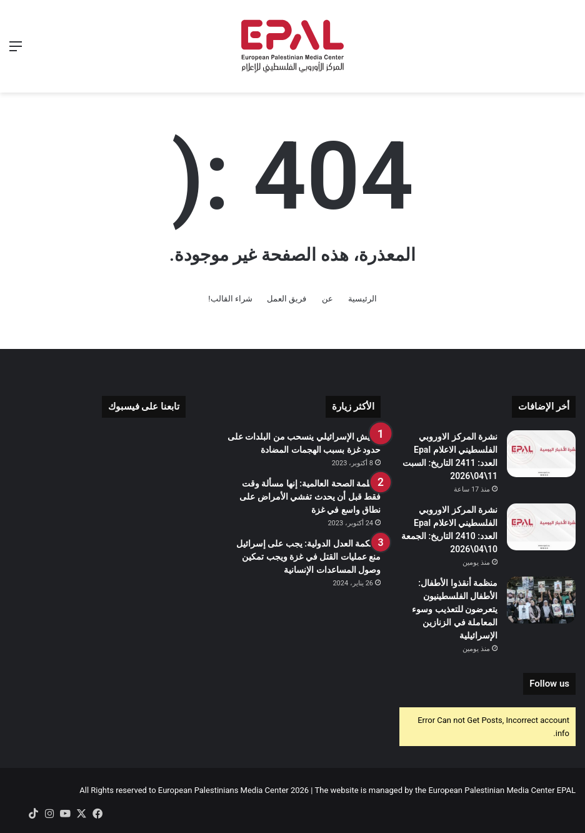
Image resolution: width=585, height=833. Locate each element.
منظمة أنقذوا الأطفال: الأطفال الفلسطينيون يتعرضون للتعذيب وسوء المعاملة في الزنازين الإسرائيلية (455, 609)
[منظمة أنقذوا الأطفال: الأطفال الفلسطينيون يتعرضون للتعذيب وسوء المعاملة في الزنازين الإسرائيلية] (541, 600)
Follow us (549, 683)
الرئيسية (362, 298)
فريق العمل (286, 298)
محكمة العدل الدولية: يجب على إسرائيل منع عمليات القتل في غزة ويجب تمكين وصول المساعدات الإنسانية (308, 556)
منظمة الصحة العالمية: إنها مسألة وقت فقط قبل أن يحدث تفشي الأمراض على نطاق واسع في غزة (310, 496)
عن (327, 298)
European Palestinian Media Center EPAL (502, 790)
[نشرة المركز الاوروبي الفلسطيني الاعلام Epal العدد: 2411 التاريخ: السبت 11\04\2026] (541, 453)
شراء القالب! (230, 298)
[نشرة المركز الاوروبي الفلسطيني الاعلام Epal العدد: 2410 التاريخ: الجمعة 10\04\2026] (541, 526)
